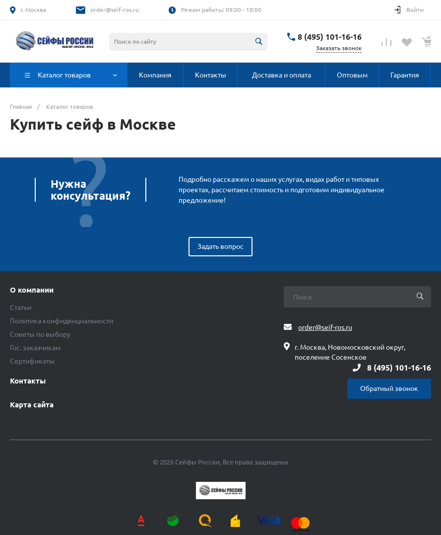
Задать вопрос (220, 246)
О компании (32, 290)
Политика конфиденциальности (61, 321)
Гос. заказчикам (35, 348)
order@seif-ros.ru (114, 9)
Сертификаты (32, 361)
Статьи (20, 307)
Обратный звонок (389, 388)
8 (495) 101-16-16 (330, 36)
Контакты (28, 381)
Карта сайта (32, 405)
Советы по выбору (40, 334)
